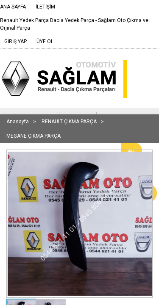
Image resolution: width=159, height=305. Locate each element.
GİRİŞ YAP (15, 41)
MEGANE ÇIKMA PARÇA (33, 136)
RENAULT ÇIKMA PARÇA (69, 122)
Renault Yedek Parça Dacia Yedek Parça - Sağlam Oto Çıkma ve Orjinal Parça (74, 24)
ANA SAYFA (13, 7)
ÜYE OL (44, 41)
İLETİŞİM (45, 7)
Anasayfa (17, 122)
